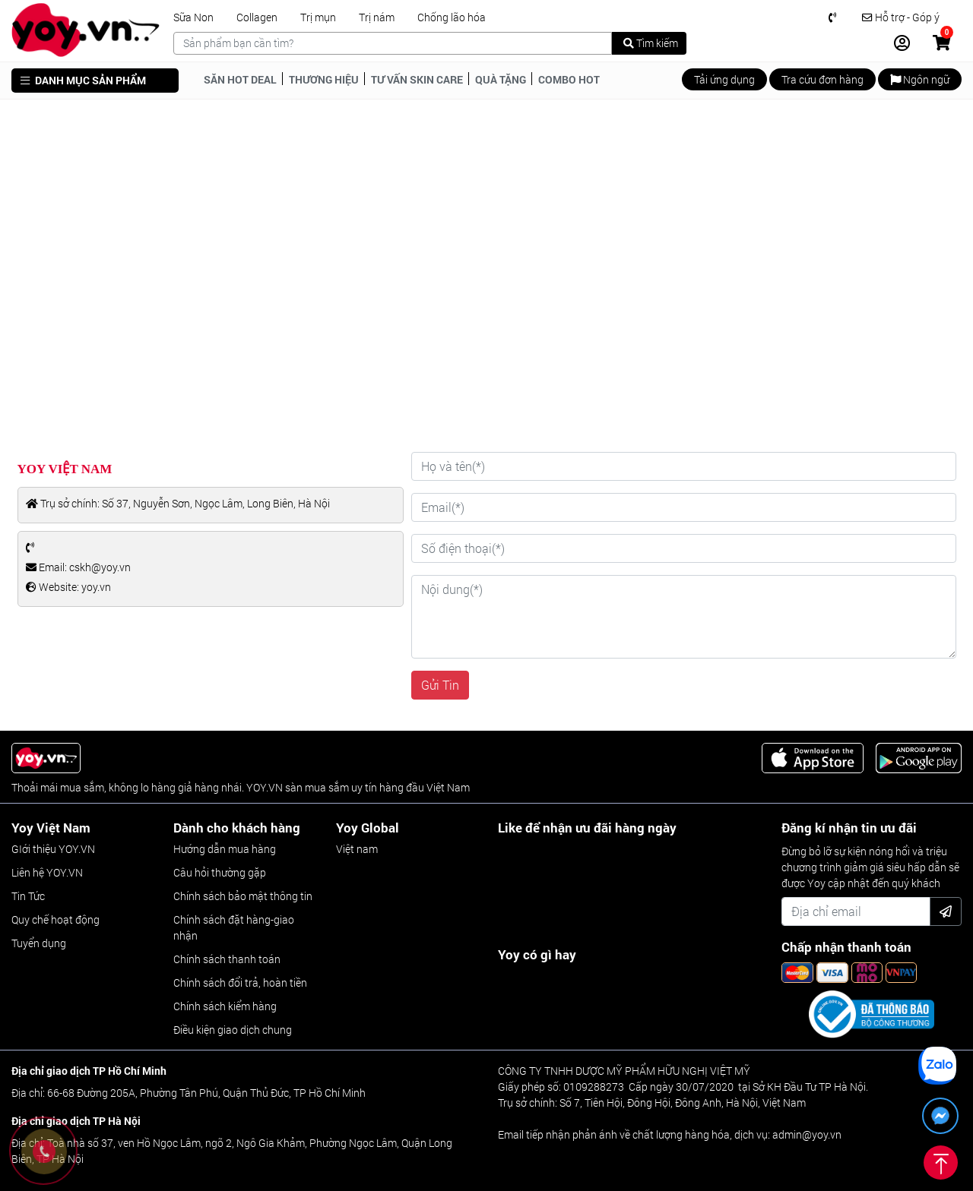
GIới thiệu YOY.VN (53, 849)
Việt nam (357, 849)
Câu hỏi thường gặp (219, 872)
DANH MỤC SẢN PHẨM (83, 80)
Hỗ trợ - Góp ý (901, 17)
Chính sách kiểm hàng (225, 1006)
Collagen (256, 17)
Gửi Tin (440, 685)
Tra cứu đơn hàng (822, 79)
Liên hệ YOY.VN (47, 872)
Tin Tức (28, 896)
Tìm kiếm (650, 43)
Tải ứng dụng (724, 79)
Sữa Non (193, 17)
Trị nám (377, 17)
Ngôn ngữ (919, 79)
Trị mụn (318, 17)
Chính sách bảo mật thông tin (242, 896)
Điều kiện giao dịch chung (232, 1029)
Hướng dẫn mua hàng (224, 849)
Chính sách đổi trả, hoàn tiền (240, 982)
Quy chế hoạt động (55, 919)
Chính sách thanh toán (226, 959)
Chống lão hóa (451, 17)
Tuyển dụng (38, 943)
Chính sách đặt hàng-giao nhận (233, 927)
